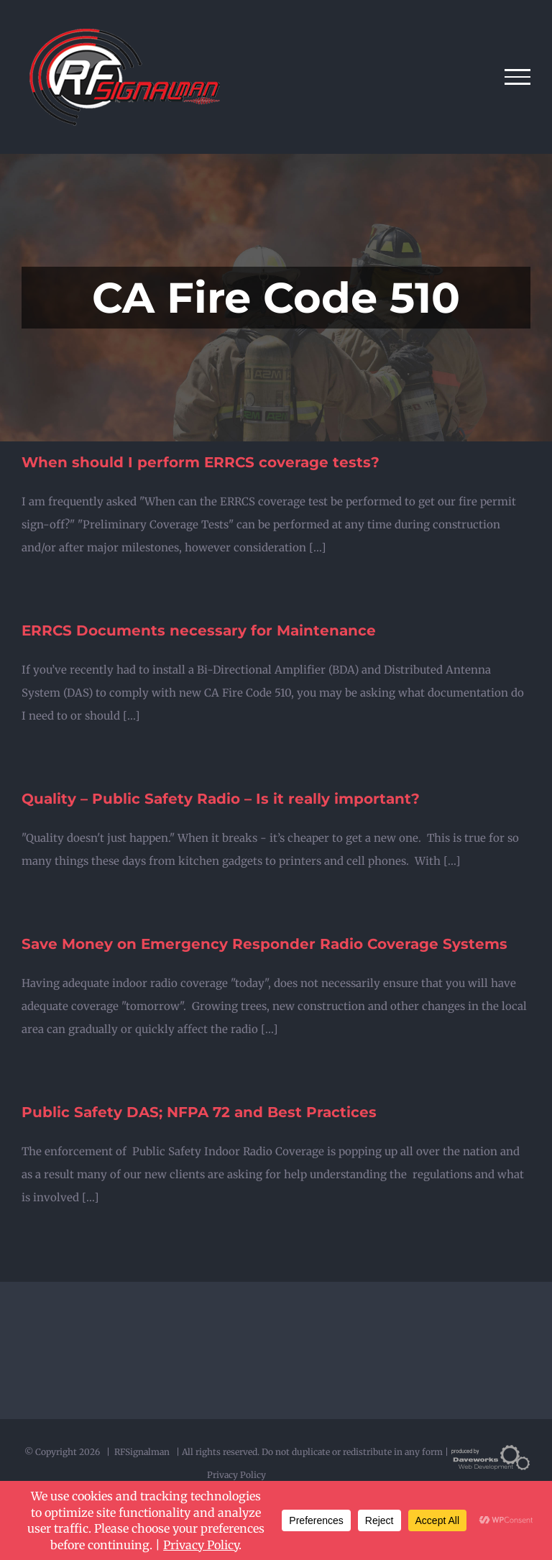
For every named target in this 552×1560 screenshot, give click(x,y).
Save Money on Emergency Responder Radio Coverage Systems (264, 944)
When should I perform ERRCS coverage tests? (201, 462)
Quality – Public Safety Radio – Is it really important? (221, 798)
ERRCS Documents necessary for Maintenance (199, 630)
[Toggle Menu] (518, 77)
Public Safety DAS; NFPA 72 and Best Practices (199, 1112)
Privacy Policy (236, 1474)
